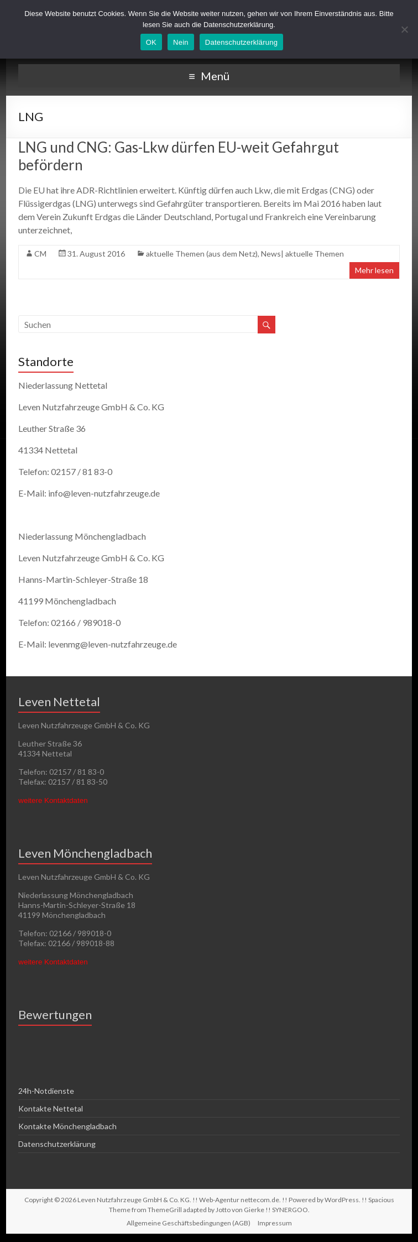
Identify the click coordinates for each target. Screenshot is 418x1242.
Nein (181, 42)
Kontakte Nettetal (50, 1108)
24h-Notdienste (46, 1090)
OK (151, 42)
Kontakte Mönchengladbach (67, 1126)
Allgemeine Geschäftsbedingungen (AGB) (188, 1223)
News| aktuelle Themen (302, 253)
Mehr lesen (374, 270)
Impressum (275, 1223)
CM (40, 253)
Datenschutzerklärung (57, 1144)
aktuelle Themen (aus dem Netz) (202, 253)
